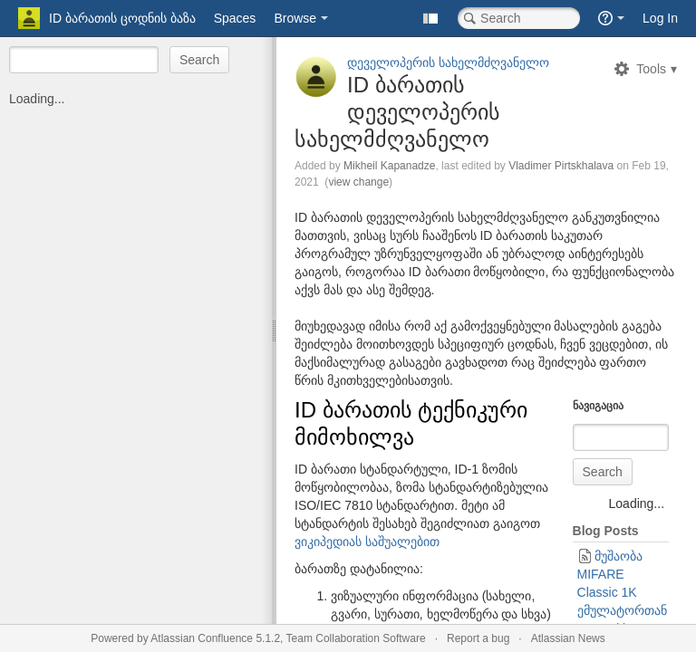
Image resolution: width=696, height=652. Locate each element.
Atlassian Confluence (201, 638)
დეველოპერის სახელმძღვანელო (448, 62)
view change (358, 182)
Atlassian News (568, 638)
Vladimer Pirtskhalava (561, 165)
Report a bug (478, 638)
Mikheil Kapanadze (389, 165)
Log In (660, 18)
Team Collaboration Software (356, 638)
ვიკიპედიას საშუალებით (367, 541)
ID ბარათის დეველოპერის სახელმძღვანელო (397, 111)
